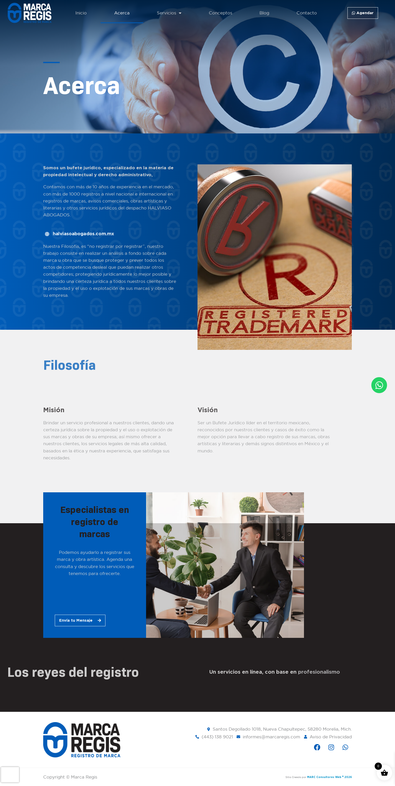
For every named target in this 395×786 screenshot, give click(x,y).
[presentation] (10, 774)
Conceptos (220, 13)
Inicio (81, 13)
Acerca (122, 13)
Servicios (169, 13)
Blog (264, 13)
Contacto (307, 13)
